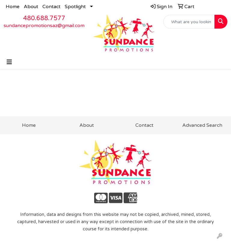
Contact (51, 7)
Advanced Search (202, 125)
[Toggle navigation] (9, 62)
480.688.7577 (44, 18)
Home (13, 7)
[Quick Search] (189, 22)
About (31, 7)
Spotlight (75, 7)
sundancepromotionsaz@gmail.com (44, 26)
